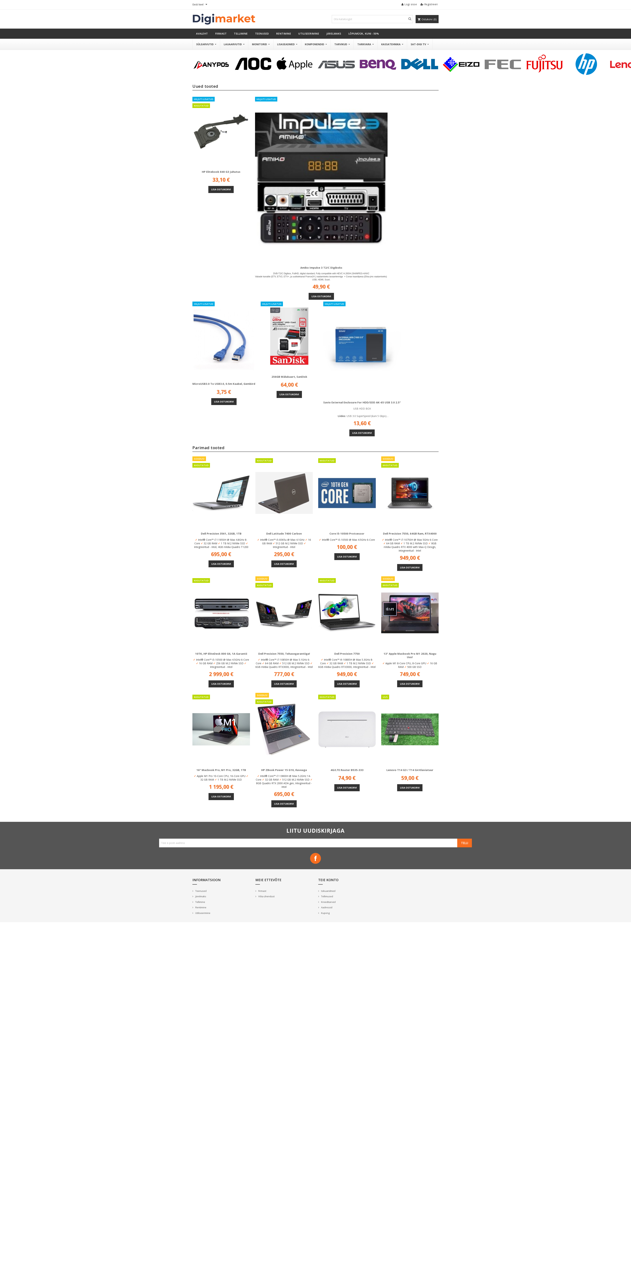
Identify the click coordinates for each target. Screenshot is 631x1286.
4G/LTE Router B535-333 (347, 770)
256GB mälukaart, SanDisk (289, 376)
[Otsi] (372, 19)
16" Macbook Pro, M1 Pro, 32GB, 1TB (221, 770)
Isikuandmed (328, 891)
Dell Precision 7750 (347, 653)
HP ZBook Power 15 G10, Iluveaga (284, 770)
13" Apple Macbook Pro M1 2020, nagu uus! (410, 655)
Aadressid (326, 907)
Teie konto (328, 880)
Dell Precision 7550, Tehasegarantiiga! (284, 653)
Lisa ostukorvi (221, 189)
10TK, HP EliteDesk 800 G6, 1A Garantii (221, 653)
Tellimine (200, 902)
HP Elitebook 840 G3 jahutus (221, 171)
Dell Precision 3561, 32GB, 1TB (221, 533)
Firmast (262, 891)
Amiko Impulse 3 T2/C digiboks (321, 267)
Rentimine (200, 907)
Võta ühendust (266, 896)
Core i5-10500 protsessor (346, 533)
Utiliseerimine (202, 913)
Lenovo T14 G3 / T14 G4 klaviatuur (409, 770)
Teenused (201, 891)
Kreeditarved (328, 902)
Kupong (325, 913)
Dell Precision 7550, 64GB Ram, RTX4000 (410, 533)
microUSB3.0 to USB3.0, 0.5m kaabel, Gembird (223, 383)
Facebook (315, 858)
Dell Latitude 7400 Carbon (284, 533)
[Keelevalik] (200, 4)
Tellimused (327, 896)
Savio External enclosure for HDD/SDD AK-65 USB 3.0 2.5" (362, 402)
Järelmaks (200, 896)
